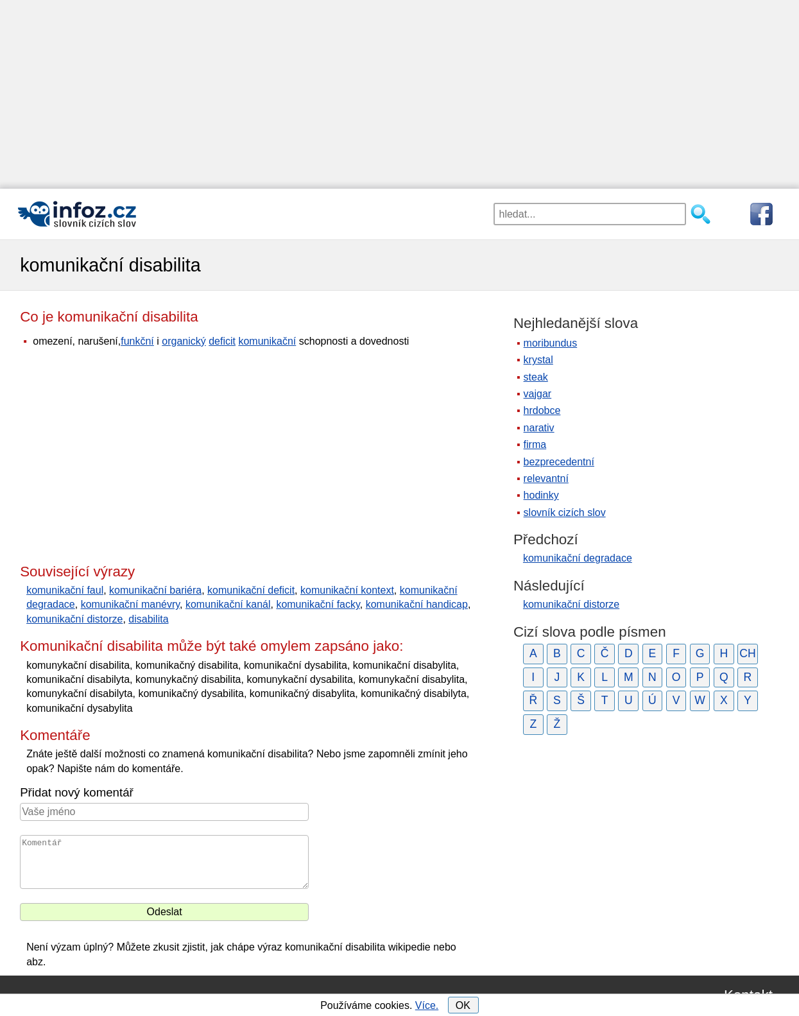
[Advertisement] (400, 90)
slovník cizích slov (565, 512)
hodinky (541, 495)
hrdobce (542, 410)
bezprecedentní (559, 461)
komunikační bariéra (155, 590)
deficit (222, 341)
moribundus (551, 343)
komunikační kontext (347, 590)
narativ (539, 427)
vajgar (538, 393)
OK (463, 1005)
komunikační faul (64, 590)
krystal (538, 359)
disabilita (148, 619)
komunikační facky (317, 604)
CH (747, 653)
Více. (426, 1005)
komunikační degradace (577, 558)
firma (535, 444)
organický (183, 341)
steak (536, 377)
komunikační (267, 341)
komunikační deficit (251, 590)
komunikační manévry (130, 604)
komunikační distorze (74, 619)
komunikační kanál (228, 604)
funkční (137, 341)
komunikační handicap (417, 604)
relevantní (546, 478)
